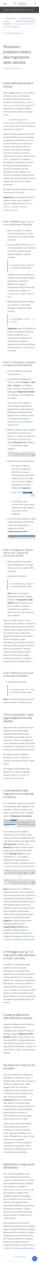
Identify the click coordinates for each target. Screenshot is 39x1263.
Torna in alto (19, 1257)
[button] (5, 3)
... (12, 21)
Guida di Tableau (10, 18)
